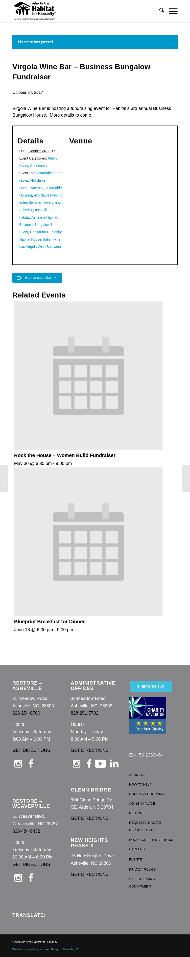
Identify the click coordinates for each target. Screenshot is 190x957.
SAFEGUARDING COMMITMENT (142, 882)
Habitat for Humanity (46, 232)
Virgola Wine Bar (39, 247)
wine (57, 247)
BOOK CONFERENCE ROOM (151, 840)
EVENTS (135, 859)
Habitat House (30, 239)
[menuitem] (159, 11)
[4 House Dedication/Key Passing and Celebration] (186, 478)
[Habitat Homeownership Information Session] (4, 478)
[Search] (159, 11)
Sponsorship (39, 166)
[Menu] (171, 11)
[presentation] (88, 448)
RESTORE (137, 813)
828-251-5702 (84, 713)
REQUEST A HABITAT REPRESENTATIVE (145, 826)
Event (23, 232)
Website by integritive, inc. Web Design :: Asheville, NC (45, 949)
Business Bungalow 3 (35, 225)
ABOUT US (137, 775)
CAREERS (137, 849)
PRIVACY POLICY (142, 869)
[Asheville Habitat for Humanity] (34, 11)
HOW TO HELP (140, 784)
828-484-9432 (26, 831)
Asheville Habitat (44, 217)
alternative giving (48, 202)
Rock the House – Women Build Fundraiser (65, 455)
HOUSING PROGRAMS (146, 794)
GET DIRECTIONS (31, 750)
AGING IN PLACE (142, 803)
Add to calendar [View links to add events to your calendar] (38, 278)
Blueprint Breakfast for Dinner (49, 621)
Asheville (26, 210)
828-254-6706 (26, 713)
